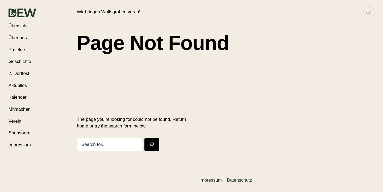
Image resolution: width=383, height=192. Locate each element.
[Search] (151, 144)
